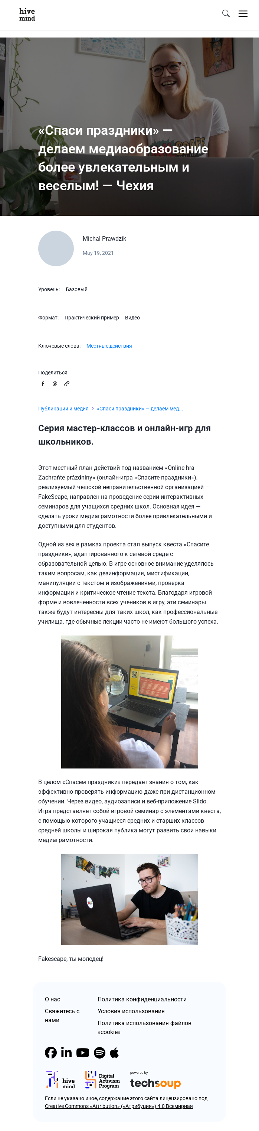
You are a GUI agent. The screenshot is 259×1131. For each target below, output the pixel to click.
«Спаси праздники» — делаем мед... (140, 409)
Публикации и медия (63, 409)
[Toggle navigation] (243, 14)
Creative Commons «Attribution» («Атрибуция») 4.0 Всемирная (119, 1106)
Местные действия (109, 346)
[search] (226, 14)
